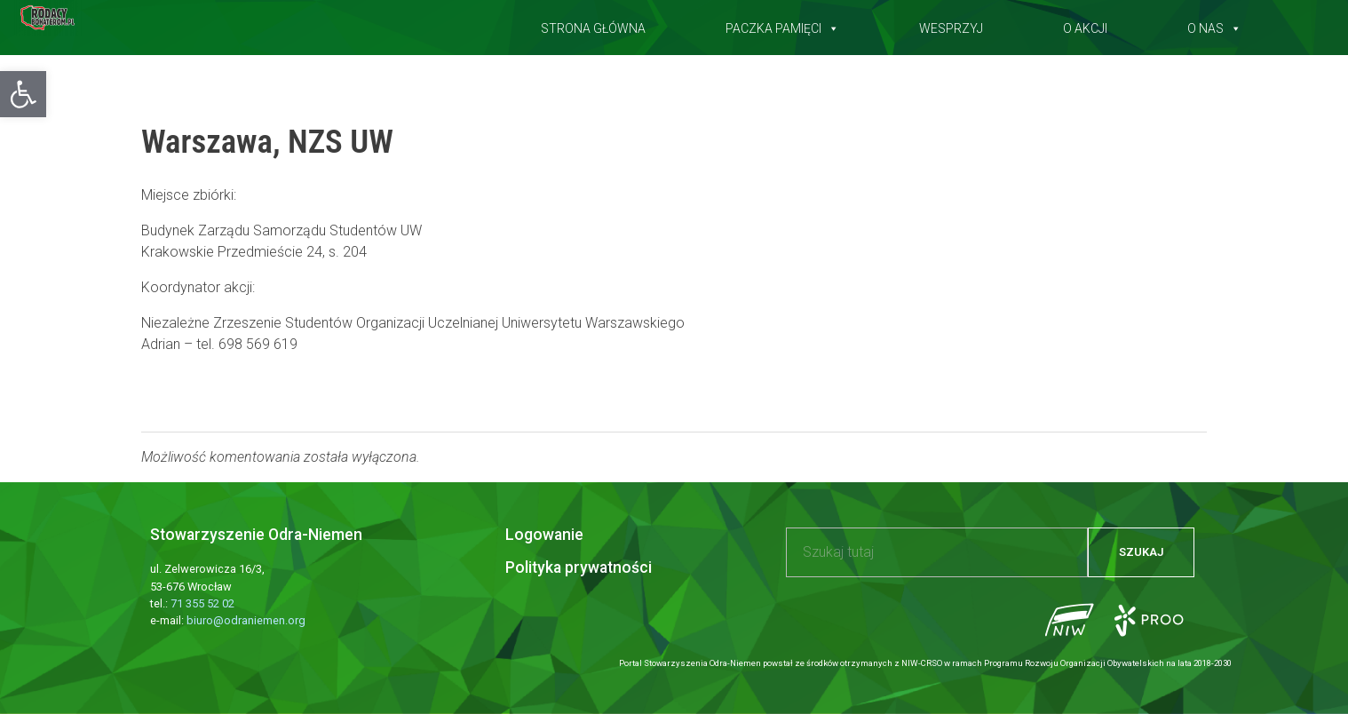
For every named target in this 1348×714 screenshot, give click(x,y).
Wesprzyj (951, 24)
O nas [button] (1214, 24)
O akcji (1085, 24)
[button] (23, 94)
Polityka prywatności (578, 567)
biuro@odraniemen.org (245, 620)
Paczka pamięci (782, 24)
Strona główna (593, 24)
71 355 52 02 (202, 603)
